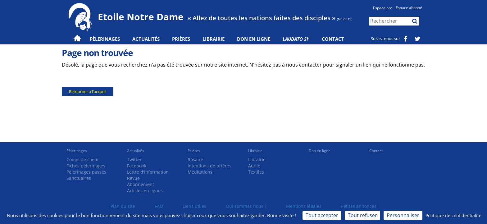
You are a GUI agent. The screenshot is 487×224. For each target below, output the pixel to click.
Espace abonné (409, 7)
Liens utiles (194, 206)
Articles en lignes (145, 191)
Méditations (200, 172)
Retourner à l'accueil (87, 91)
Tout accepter (322, 215)
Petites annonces (358, 206)
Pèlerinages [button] (105, 39)
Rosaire (195, 159)
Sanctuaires (78, 178)
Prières (181, 39)
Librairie (214, 39)
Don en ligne (253, 39)
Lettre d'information (148, 172)
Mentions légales (303, 206)
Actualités (135, 150)
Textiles (256, 172)
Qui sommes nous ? (246, 206)
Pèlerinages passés (86, 172)
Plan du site (123, 206)
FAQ (159, 206)
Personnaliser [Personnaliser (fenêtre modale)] (403, 215)
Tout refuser (362, 215)
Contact (333, 39)
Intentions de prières (209, 166)
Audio (254, 166)
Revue (133, 178)
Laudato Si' (296, 39)
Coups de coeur (82, 159)
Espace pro (382, 8)
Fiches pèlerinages (85, 166)
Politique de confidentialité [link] (453, 215)
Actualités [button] (146, 39)
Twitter (134, 159)
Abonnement (140, 184)
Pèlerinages (76, 150)
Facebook (136, 166)
